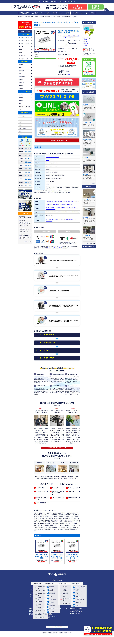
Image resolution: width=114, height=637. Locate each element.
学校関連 (21, 85)
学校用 (20, 122)
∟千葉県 (31, 618)
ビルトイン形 (22, 55)
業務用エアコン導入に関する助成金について (57, 630)
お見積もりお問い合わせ (35, 13)
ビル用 (20, 134)
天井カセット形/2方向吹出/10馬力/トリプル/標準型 (67, 16)
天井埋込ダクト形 (23, 58)
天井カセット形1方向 (24, 43)
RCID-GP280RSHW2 (51, 213)
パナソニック (71, 37)
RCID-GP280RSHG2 (62, 213)
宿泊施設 (21, 89)
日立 (20, 104)
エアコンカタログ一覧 (80, 597)
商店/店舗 (21, 70)
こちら (68, 74)
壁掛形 (20, 52)
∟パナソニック (50, 614)
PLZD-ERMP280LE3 (51, 209)
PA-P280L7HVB (59, 221)
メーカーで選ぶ (25, 92)
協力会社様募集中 (88, 247)
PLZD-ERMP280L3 (61, 209)
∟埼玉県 (31, 614)
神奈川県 (86, 32)
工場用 (20, 119)
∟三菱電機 (49, 618)
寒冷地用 (21, 131)
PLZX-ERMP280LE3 (72, 209)
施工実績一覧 (90, 243)
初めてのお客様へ (45, 13)
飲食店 (20, 67)
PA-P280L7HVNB (50, 221)
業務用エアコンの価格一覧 (76, 614)
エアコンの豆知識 (64, 13)
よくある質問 (75, 13)
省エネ (29, 148)
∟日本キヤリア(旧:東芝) (52, 619)
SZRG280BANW (58, 203)
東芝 (66, 37)
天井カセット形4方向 (24, 37)
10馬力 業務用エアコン (50, 16)
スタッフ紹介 (84, 13)
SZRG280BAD (75, 203)
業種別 (92, 13)
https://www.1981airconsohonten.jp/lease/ (57, 249)
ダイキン (65, 36)
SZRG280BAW (49, 203)
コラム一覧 (91, 183)
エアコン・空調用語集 (75, 616)
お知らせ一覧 (27, 241)
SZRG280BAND (67, 203)
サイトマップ (78, 599)
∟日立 (48, 621)
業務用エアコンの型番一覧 (76, 611)
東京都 (87, 30)
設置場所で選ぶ (25, 61)
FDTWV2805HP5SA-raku (66, 206)
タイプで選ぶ (25, 34)
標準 (26, 148)
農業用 (20, 125)
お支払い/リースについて (63, 599)
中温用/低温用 (22, 128)
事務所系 (21, 64)
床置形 (20, 49)
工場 (20, 73)
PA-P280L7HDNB (68, 221)
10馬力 (47, 161)
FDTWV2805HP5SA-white (52, 206)
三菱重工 (70, 36)
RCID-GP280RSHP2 (73, 213)
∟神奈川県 (31, 616)
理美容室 (21, 79)
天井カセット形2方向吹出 (39, 16)
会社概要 (59, 593)
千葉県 (91, 32)
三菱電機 (75, 36)
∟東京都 (31, 613)
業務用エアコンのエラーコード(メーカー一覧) (57, 611)
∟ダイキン (49, 613)
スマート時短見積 (74, 613)
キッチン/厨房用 (23, 116)
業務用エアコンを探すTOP (24, 13)
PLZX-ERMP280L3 (50, 210)
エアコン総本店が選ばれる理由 (64, 597)
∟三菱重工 (49, 616)
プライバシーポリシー (80, 593)
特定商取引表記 (78, 595)
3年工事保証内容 (61, 595)
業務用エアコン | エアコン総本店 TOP (25, 16)
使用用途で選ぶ (25, 113)
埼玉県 (87, 28)
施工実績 (55, 13)
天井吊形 (21, 46)
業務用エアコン (25, 31)
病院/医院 (21, 82)
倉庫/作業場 (22, 76)
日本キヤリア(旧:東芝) (24, 107)
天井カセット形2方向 (24, 40)
